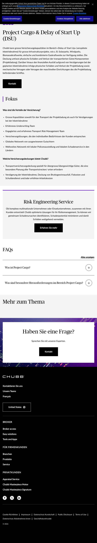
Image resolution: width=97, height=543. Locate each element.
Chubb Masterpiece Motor (15, 484)
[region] (48, 12)
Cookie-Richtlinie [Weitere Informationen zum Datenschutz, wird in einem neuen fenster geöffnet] (79, 13)
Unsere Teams (9, 391)
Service (6, 464)
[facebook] (5, 498)
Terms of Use (80, 515)
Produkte (7, 459)
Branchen (7, 454)
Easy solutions (9, 434)
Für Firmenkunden (15, 447)
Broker (7, 422)
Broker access (9, 429)
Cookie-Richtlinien (10, 515)
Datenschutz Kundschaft (44, 515)
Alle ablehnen (84, 19)
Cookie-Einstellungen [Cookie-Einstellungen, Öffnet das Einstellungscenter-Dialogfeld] (12, 19)
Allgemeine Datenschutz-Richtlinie (31, 6)
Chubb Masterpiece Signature (17, 490)
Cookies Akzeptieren (65, 19)
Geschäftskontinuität (42, 519)
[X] (12, 498)
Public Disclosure (65, 515)
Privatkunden (12, 472)
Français (7, 396)
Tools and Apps (10, 439)
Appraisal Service (11, 479)
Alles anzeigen (87, 257)
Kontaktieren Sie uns (13, 386)
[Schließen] (93, 4)
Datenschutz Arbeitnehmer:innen (17, 519)
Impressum (25, 515)
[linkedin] (19, 498)
